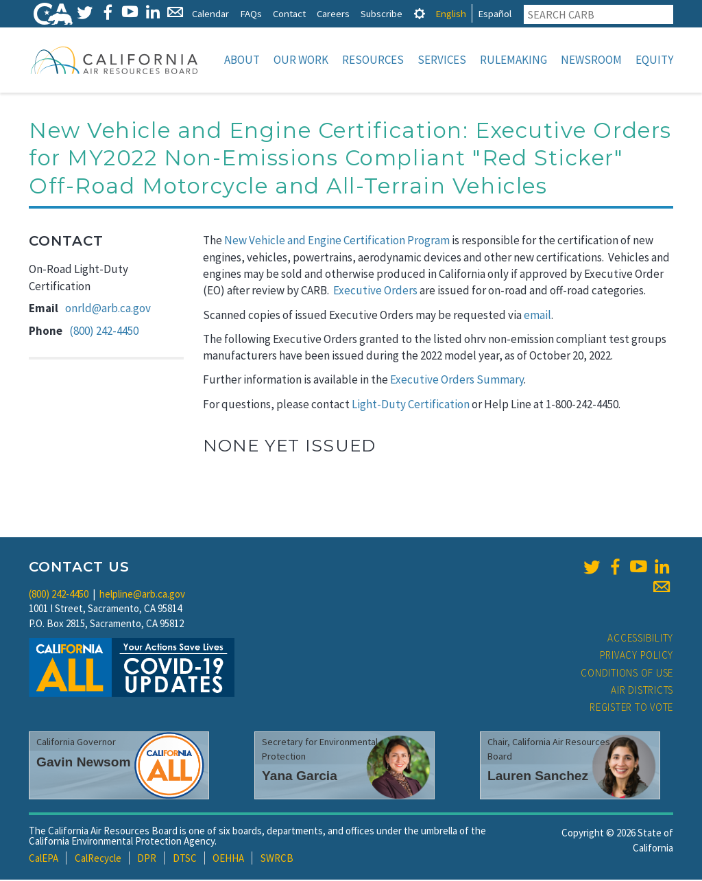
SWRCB (277, 859)
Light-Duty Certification (411, 405)
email (537, 316)
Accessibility (640, 639)
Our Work (301, 59)
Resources (373, 59)
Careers (333, 13)
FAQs (251, 13)
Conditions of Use (627, 674)
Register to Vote (631, 708)
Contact (289, 13)
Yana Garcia (299, 777)
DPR (146, 859)
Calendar (210, 13)
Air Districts (642, 691)
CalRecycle (98, 859)
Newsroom (591, 59)
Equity (654, 59)
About (242, 59)
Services (441, 59)
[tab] (419, 13)
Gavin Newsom (83, 763)
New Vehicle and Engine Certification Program (337, 241)
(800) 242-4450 (103, 332)
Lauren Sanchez (537, 777)
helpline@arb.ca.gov (142, 595)
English (450, 13)
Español (494, 13)
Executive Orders (375, 291)
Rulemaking (513, 59)
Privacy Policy (637, 656)
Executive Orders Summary (457, 380)
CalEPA (43, 859)
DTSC (185, 859)
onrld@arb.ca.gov (108, 309)
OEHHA (228, 859)
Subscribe (381, 13)
